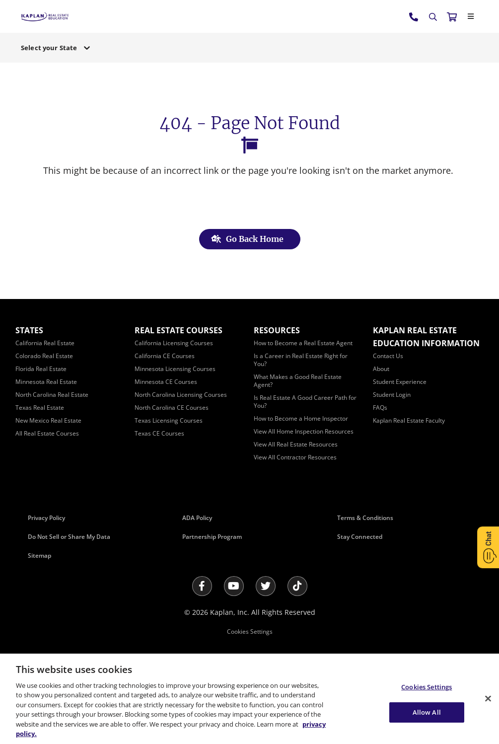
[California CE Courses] (165, 356)
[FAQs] (380, 407)
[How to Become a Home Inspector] (301, 418)
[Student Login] (392, 394)
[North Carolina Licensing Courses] (181, 394)
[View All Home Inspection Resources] (304, 431)
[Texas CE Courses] (159, 433)
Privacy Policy (46, 518)
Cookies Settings (250, 631)
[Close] (471, 16)
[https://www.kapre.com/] (45, 16)
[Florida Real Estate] (41, 369)
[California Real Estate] (44, 343)
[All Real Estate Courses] (47, 433)
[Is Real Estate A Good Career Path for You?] (305, 401)
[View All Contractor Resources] (295, 457)
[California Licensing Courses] (174, 343)
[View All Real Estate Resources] (296, 444)
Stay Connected (359, 536)
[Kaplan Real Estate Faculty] (409, 420)
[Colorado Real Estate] (44, 356)
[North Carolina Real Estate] (51, 394)
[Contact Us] (388, 356)
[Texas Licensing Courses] (169, 420)
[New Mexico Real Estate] (48, 420)
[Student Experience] (400, 381)
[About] (381, 369)
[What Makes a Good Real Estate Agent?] (298, 380)
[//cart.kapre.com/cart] (452, 16)
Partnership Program (212, 536)
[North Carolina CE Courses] (172, 407)
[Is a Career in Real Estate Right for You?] (301, 360)
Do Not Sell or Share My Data (69, 536)
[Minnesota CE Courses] (166, 381)
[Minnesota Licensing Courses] (175, 369)
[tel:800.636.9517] (414, 16)
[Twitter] (266, 586)
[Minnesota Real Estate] (46, 381)
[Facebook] (202, 586)
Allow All (427, 711)
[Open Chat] (488, 547)
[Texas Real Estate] (39, 407)
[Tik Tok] (297, 586)
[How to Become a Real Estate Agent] (303, 343)
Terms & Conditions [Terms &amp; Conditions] (365, 518)
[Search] (433, 17)
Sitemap (39, 555)
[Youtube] (234, 586)
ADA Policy (197, 518)
